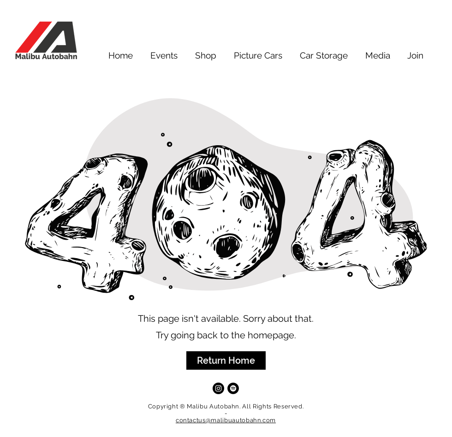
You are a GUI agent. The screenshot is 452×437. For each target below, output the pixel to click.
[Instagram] (218, 388)
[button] (226, 360)
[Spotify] (233, 388)
